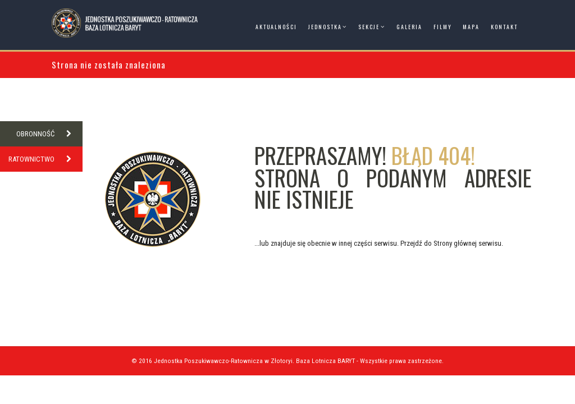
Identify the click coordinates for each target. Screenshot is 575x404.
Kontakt (504, 26)
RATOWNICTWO (45, 159)
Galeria (409, 26)
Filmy (442, 26)
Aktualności (276, 26)
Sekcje (369, 26)
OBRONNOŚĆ (49, 133)
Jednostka (325, 26)
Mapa (471, 26)
